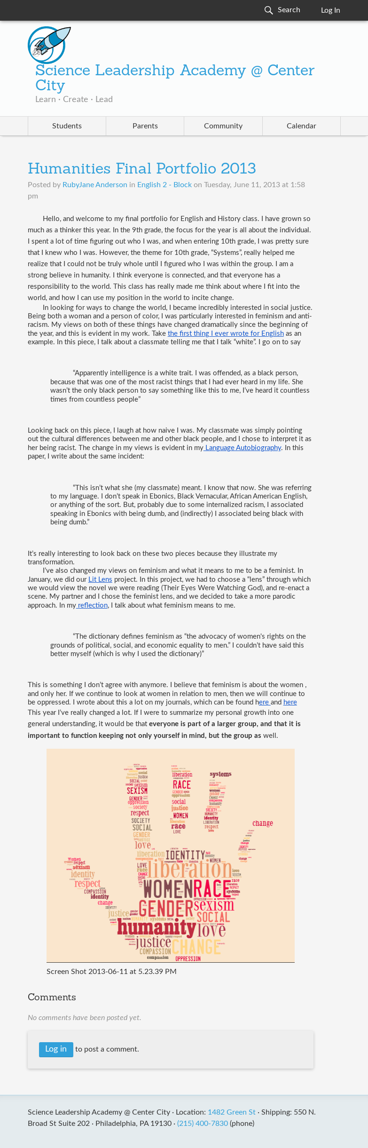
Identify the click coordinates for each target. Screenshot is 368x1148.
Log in (56, 1049)
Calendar (301, 126)
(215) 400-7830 (202, 1123)
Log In (330, 10)
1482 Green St (232, 1112)
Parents (145, 126)
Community (223, 126)
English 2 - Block (164, 185)
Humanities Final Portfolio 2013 (142, 169)
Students (67, 126)
